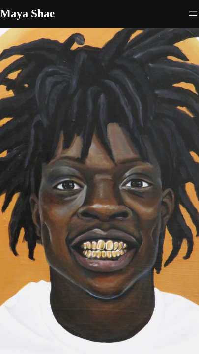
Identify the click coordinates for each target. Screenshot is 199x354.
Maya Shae (27, 13)
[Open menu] (193, 14)
